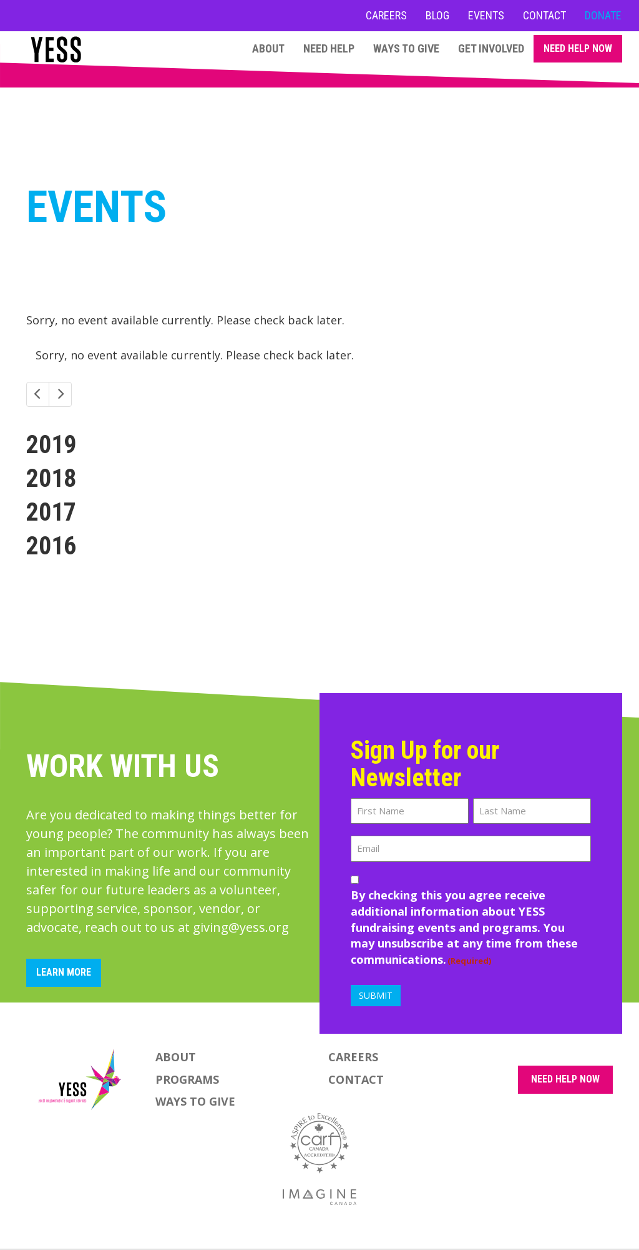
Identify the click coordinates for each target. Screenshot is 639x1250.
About (268, 48)
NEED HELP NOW (565, 1079)
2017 (51, 512)
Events (486, 15)
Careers (386, 15)
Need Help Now (578, 48)
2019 (51, 444)
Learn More (63, 972)
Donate (603, 15)
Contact (544, 15)
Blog (437, 15)
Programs (187, 1079)
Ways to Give (406, 48)
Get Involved (491, 48)
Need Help (328, 48)
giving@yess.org (241, 927)
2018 (51, 478)
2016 (51, 546)
